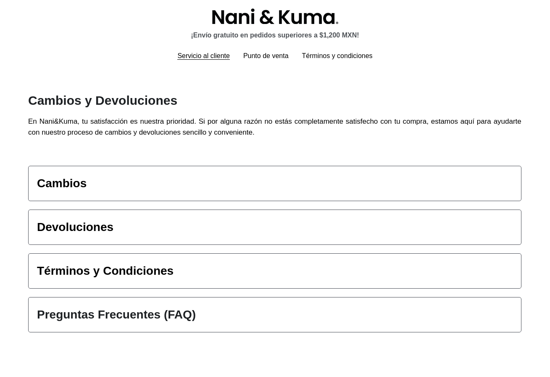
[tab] (275, 183)
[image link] (275, 15)
